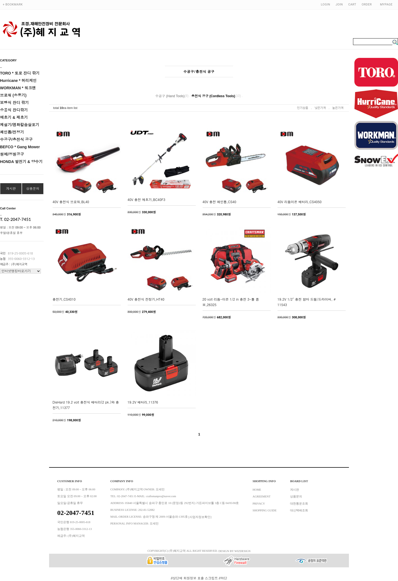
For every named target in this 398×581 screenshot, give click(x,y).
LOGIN (325, 4)
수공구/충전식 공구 (16, 139)
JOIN (339, 4)
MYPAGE (386, 4)
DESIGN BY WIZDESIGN (234, 550)
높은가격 (337, 107)
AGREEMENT (262, 496)
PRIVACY (259, 503)
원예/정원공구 (12, 154)
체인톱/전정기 (12, 132)
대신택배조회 (299, 510)
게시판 (11, 189)
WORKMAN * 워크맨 (18, 88)
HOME (257, 489)
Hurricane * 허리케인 (18, 80)
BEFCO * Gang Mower (20, 147)
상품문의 (32, 189)
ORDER (367, 4)
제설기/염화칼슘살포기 (19, 125)
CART (352, 4)
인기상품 (302, 107)
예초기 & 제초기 (14, 117)
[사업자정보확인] (199, 516)
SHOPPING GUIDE (265, 510)
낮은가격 (320, 107)
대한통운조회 (299, 503)
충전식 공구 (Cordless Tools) (213, 96)
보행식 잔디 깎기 (14, 102)
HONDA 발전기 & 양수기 (21, 161)
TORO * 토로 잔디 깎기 (20, 73)
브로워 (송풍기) (13, 95)
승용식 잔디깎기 (14, 110)
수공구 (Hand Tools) (170, 96)
